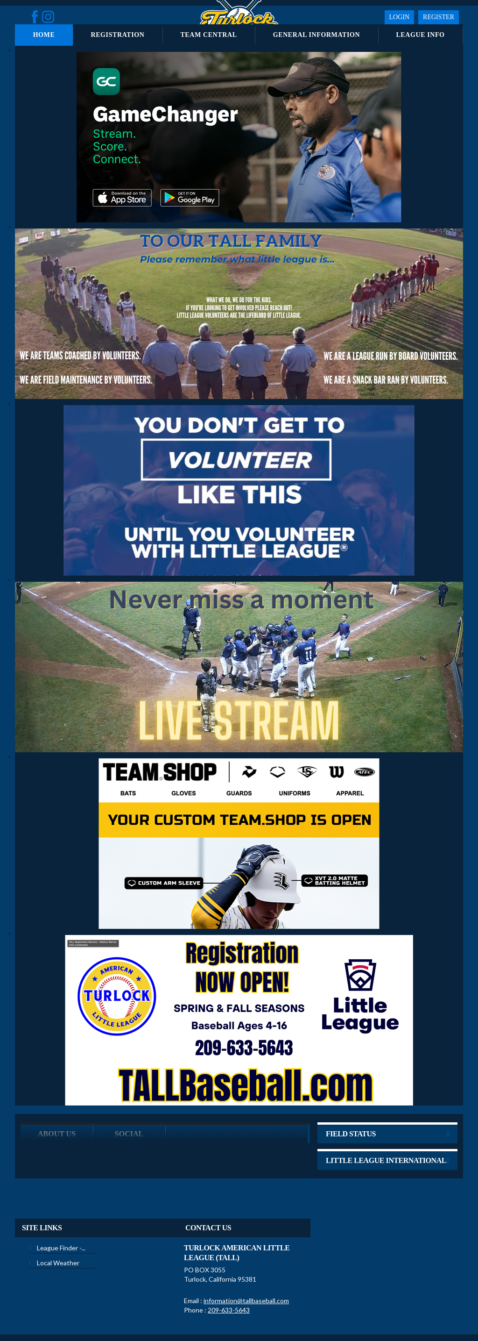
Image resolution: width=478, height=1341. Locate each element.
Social (129, 1097)
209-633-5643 (229, 1273)
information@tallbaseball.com (246, 1264)
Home (44, 34)
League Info (420, 34)
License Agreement (264, 1312)
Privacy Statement (172, 1312)
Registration (117, 34)
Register (438, 17)
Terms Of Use (217, 1312)
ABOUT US (57, 1097)
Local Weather (58, 1226)
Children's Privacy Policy (51, 1326)
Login (399, 17)
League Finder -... (61, 1211)
